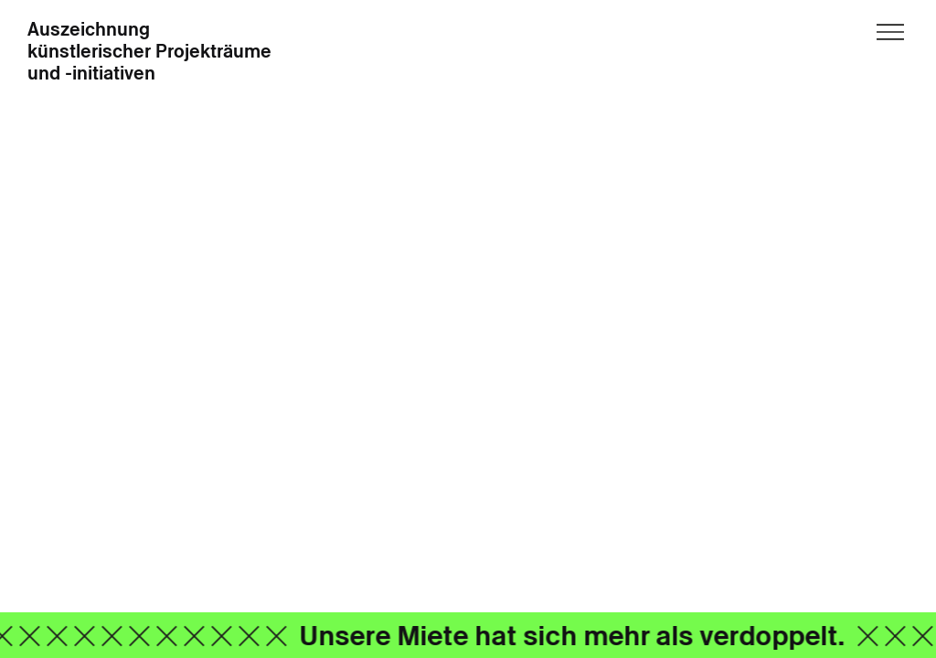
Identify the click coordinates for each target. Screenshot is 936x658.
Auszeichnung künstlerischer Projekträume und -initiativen (149, 52)
